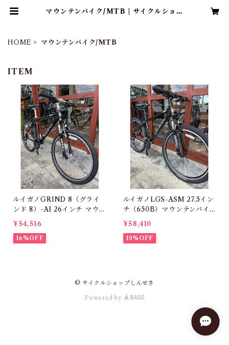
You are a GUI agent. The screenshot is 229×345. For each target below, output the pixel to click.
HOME (20, 42)
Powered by (114, 297)
